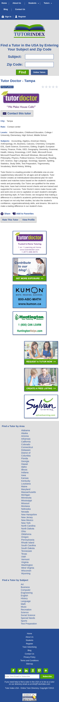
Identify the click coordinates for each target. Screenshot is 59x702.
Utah (23, 556)
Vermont (25, 559)
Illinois (24, 469)
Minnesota (26, 497)
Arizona (25, 436)
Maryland (25, 489)
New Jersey (27, 517)
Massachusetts (28, 492)
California (25, 441)
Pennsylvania (27, 540)
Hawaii (24, 464)
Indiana (24, 472)
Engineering (27, 593)
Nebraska (26, 509)
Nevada (25, 511)
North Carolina (28, 526)
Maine (24, 486)
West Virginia (27, 568)
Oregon (25, 537)
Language (26, 601)
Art (22, 584)
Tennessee (26, 551)
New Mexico (27, 520)
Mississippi (26, 500)
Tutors (46, 3)
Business (25, 587)
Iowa (23, 475)
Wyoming (25, 573)
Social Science (28, 615)
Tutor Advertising (29, 647)
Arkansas (25, 439)
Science (25, 612)
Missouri (25, 503)
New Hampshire (29, 514)
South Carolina (28, 545)
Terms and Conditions (29, 660)
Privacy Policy (29, 657)
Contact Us (20, 9)
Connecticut (27, 447)
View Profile (28, 219)
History (24, 598)
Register (29, 644)
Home (4, 3)
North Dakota (27, 528)
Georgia (25, 461)
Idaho (24, 467)
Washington (27, 565)
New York (25, 523)
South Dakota (28, 548)
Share (7, 214)
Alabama (25, 430)
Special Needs (28, 618)
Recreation (26, 609)
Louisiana (26, 483)
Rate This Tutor (10, 219)
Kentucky (25, 481)
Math (23, 604)
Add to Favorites (25, 214)
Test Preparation (29, 623)
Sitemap (29, 664)
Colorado (25, 444)
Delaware (25, 450)
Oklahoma (26, 534)
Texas (24, 554)
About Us (17, 3)
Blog (6, 9)
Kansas (25, 478)
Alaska (24, 433)
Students (32, 3)
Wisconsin (26, 570)
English (24, 595)
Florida (24, 458)
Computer (25, 590)
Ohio (23, 531)
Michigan (25, 495)
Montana (25, 506)
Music (24, 607)
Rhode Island (27, 542)
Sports (24, 621)
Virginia (24, 562)
